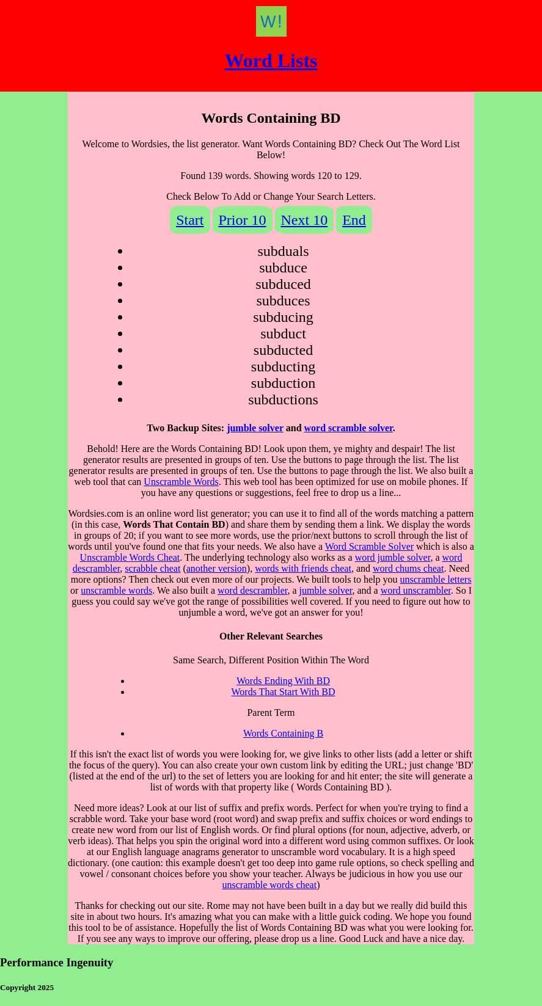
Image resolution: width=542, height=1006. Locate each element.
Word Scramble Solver (369, 546)
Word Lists (270, 60)
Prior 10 (242, 220)
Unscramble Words (181, 481)
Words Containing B (283, 733)
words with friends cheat (303, 568)
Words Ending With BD (283, 681)
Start (189, 220)
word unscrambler (416, 590)
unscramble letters (436, 579)
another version (216, 568)
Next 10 (304, 220)
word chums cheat (408, 568)
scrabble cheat (152, 568)
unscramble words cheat (269, 885)
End (354, 220)
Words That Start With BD (283, 692)
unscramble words (116, 590)
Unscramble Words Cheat (130, 557)
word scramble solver (348, 428)
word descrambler (252, 590)
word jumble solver (393, 557)
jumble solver (255, 428)
